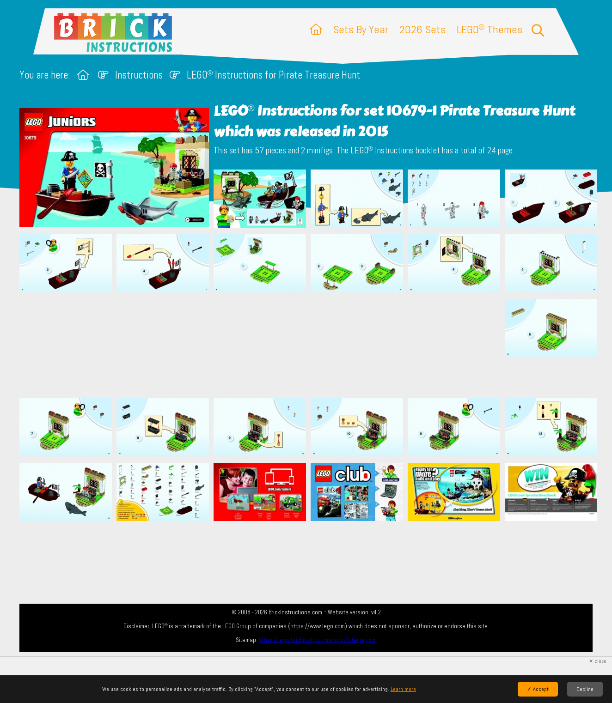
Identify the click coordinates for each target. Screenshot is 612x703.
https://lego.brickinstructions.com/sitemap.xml (318, 640)
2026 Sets (422, 29)
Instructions (139, 75)
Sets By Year (360, 29)
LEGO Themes (489, 29)
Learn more (403, 689)
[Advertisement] (310, 345)
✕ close (597, 661)
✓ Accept (538, 689)
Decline (585, 689)
